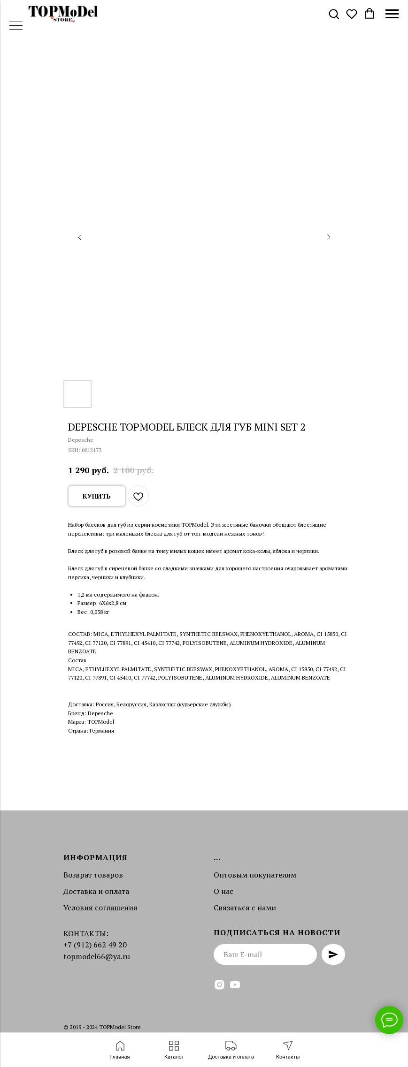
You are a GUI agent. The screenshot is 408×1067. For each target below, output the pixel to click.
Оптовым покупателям (255, 875)
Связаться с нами (245, 907)
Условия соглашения (100, 907)
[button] (333, 13)
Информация (95, 857)
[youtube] (235, 985)
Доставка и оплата (96, 891)
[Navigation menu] (392, 14)
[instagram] (219, 985)
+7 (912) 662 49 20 (95, 944)
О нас (223, 891)
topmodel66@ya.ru (96, 956)
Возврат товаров (93, 875)
